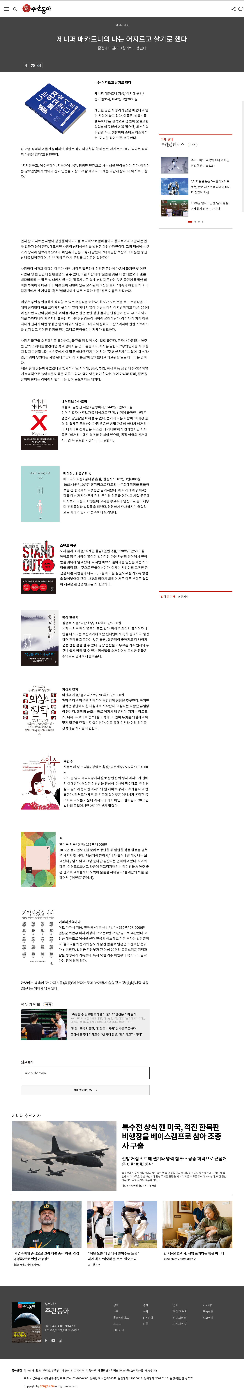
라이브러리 (180, 1318)
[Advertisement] (76, 208)
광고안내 (208, 1318)
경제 (145, 1305)
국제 (145, 1311)
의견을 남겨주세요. (36, 1073)
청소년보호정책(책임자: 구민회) (138, 1370)
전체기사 (118, 1330)
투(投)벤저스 (173, 144)
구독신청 (208, 1311)
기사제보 (208, 1305)
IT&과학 (148, 1318)
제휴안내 (67, 1370)
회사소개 (29, 1370)
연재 (175, 1305)
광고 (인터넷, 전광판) (48, 1370)
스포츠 (117, 1324)
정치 (116, 1305)
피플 (145, 1324)
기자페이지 (180, 1324)
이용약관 (91, 1370)
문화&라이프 (121, 1318)
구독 (48, 1004)
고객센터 (79, 1370)
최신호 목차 (180, 1311)
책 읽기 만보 (30, 1004)
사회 (116, 1311)
